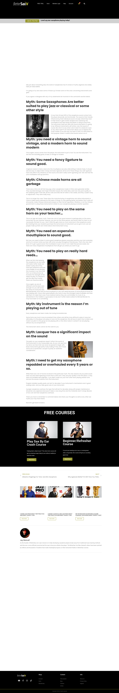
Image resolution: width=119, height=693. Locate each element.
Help (64, 3)
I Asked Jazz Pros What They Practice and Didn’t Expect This (32, 514)
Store (48, 3)
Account (71, 3)
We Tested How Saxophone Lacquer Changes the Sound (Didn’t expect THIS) (88, 514)
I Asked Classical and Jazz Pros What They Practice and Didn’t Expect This (60, 514)
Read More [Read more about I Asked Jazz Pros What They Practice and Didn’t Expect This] (24, 518)
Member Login (56, 3)
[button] (84, 3)
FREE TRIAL (40, 3)
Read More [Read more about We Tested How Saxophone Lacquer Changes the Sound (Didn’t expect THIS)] (79, 518)
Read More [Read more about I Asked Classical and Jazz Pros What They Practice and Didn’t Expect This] (51, 518)
